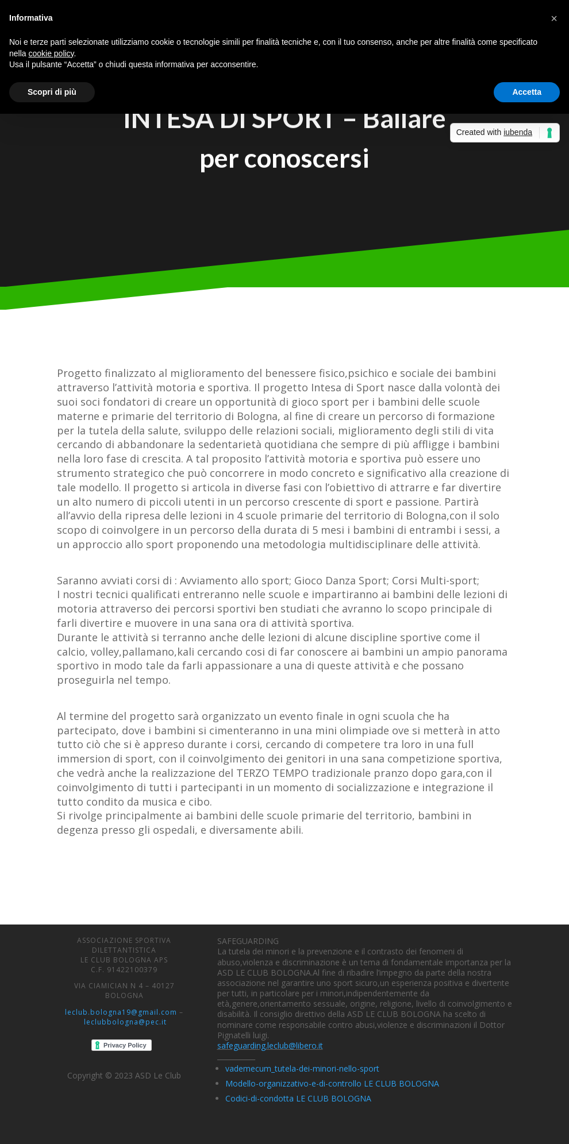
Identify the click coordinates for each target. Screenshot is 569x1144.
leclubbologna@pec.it (125, 1022)
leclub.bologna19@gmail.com (121, 1012)
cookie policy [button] (51, 53)
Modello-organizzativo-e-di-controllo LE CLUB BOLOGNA (332, 1083)
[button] (554, 18)
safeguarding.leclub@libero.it (270, 1045)
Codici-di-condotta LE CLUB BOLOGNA (298, 1098)
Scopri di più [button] (52, 92)
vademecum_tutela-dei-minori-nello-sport (302, 1068)
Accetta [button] (526, 92)
